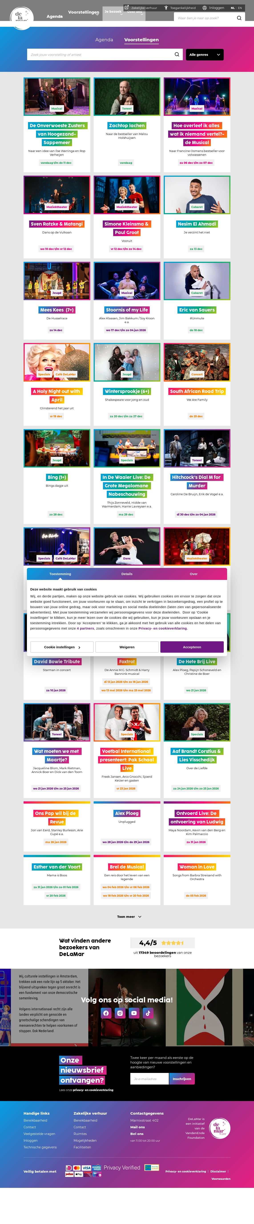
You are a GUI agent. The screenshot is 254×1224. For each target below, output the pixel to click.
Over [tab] (194, 574)
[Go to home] (22, 18)
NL (234, 8)
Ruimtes (80, 1134)
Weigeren (126, 647)
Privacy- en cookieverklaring (163, 628)
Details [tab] (127, 574)
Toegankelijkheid (181, 7)
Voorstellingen (80, 17)
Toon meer (126, 917)
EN (241, 8)
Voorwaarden (221, 1178)
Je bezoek (107, 17)
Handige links (37, 1113)
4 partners (85, 628)
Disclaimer (218, 1171)
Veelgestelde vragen (39, 1134)
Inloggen (31, 1141)
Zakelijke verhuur (142, 7)
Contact (30, 1127)
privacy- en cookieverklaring (93, 1090)
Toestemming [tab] (60, 574)
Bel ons (136, 1134)
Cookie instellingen (62, 647)
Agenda (53, 17)
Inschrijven (182, 1079)
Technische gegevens (40, 1147)
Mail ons (137, 1127)
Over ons (131, 17)
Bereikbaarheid (35, 1120)
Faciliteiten (82, 1147)
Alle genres (198, 55)
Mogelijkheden (85, 1141)
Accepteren (192, 647)
